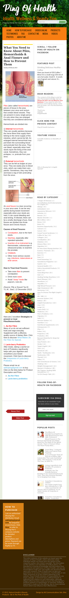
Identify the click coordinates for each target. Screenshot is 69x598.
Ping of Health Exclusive (45, 127)
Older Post (20, 418)
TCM (39, 348)
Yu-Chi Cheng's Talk (44, 374)
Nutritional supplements (46, 325)
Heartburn (41, 281)
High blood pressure (44, 286)
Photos (10, 37)
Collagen (40, 237)
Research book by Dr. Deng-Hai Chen (48, 339)
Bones (39, 222)
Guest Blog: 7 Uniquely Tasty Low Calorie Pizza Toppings (53, 451)
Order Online (41, 30)
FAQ (23, 33)
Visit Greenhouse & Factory (47, 362)
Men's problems (43, 314)
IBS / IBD (40, 296)
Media (45, 33)
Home (8, 30)
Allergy (40, 207)
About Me (21, 37)
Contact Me (33, 33)
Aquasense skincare (44, 211)
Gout (39, 270)
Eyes (39, 255)
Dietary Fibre (42, 244)
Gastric (40, 264)
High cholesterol (43, 288)
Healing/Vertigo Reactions (46, 277)
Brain (39, 224)
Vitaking (40, 364)
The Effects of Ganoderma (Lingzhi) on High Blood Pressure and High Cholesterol (54, 434)
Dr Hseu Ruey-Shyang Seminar (48, 248)
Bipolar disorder (43, 218)
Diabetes (40, 242)
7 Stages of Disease (44, 201)
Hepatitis (40, 284)
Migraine (40, 316)
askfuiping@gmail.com (13, 368)
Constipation (42, 240)
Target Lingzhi (42, 346)
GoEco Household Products (47, 268)
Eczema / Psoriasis (44, 251)
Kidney (40, 301)
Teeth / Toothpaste (44, 353)
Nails (39, 318)
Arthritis (40, 213)
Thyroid (40, 357)
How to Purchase (23, 30)
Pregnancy (41, 334)
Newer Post (15, 411)
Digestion (40, 246)
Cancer (40, 231)
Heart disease (42, 279)
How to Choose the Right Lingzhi (49, 292)
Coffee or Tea (42, 235)
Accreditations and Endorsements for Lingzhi (49, 204)
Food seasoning (43, 259)
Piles (39, 329)
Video (39, 359)
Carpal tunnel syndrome (46, 233)
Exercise (40, 253)
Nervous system (43, 320)
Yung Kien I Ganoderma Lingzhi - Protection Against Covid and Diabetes (53, 499)
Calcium (40, 229)
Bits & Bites (41, 220)
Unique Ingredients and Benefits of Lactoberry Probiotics (53, 467)
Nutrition (40, 323)
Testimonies (12, 33)
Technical (40, 351)
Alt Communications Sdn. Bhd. (55, 592)
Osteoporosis (42, 327)
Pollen (39, 331)
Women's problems (44, 368)
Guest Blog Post (43, 273)
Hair (39, 275)
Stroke (39, 344)
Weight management (45, 366)
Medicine (40, 312)
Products (55, 30)
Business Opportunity (45, 226)
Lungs (39, 307)
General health (42, 266)
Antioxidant (41, 209)
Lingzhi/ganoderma (44, 303)
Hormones (41, 290)
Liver (39, 305)
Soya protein (42, 342)
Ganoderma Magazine (45, 262)
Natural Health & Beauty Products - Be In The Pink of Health (15, 593)
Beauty (40, 215)
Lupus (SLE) (41, 309)
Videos (54, 33)
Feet (39, 257)
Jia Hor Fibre (13, 376)
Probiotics (41, 336)
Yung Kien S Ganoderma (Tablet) (53, 482)
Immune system (43, 298)
